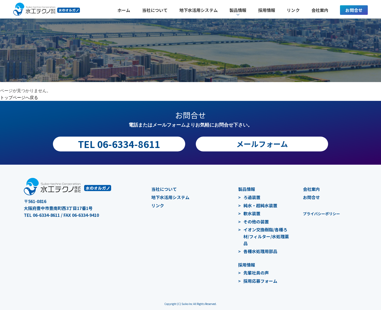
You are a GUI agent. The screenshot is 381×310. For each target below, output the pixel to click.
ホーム (123, 10)
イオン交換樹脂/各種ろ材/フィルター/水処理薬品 (266, 236)
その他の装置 (256, 221)
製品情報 (246, 189)
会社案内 (320, 10)
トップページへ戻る (19, 97)
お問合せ (353, 10)
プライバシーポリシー (321, 213)
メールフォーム (262, 143)
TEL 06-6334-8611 (119, 144)
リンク (293, 10)
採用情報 (266, 10)
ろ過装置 (251, 197)
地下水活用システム (198, 10)
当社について (155, 10)
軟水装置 (251, 213)
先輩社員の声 (256, 272)
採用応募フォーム (260, 281)
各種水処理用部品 (260, 251)
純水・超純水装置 (260, 205)
